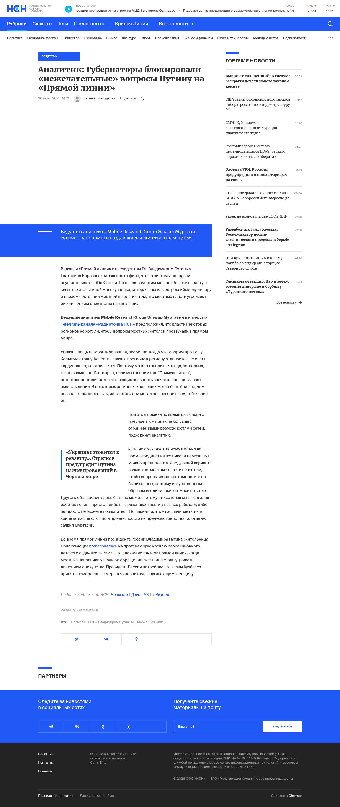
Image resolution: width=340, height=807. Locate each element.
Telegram (160, 594)
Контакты (46, 762)
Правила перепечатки (55, 796)
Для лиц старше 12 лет (98, 796)
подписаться (282, 726)
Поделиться (132, 98)
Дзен (136, 594)
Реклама (45, 771)
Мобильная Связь (151, 622)
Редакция (45, 754)
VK (146, 594)
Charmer (295, 796)
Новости (119, 594)
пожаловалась (103, 546)
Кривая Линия (131, 24)
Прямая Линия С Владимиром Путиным (102, 622)
